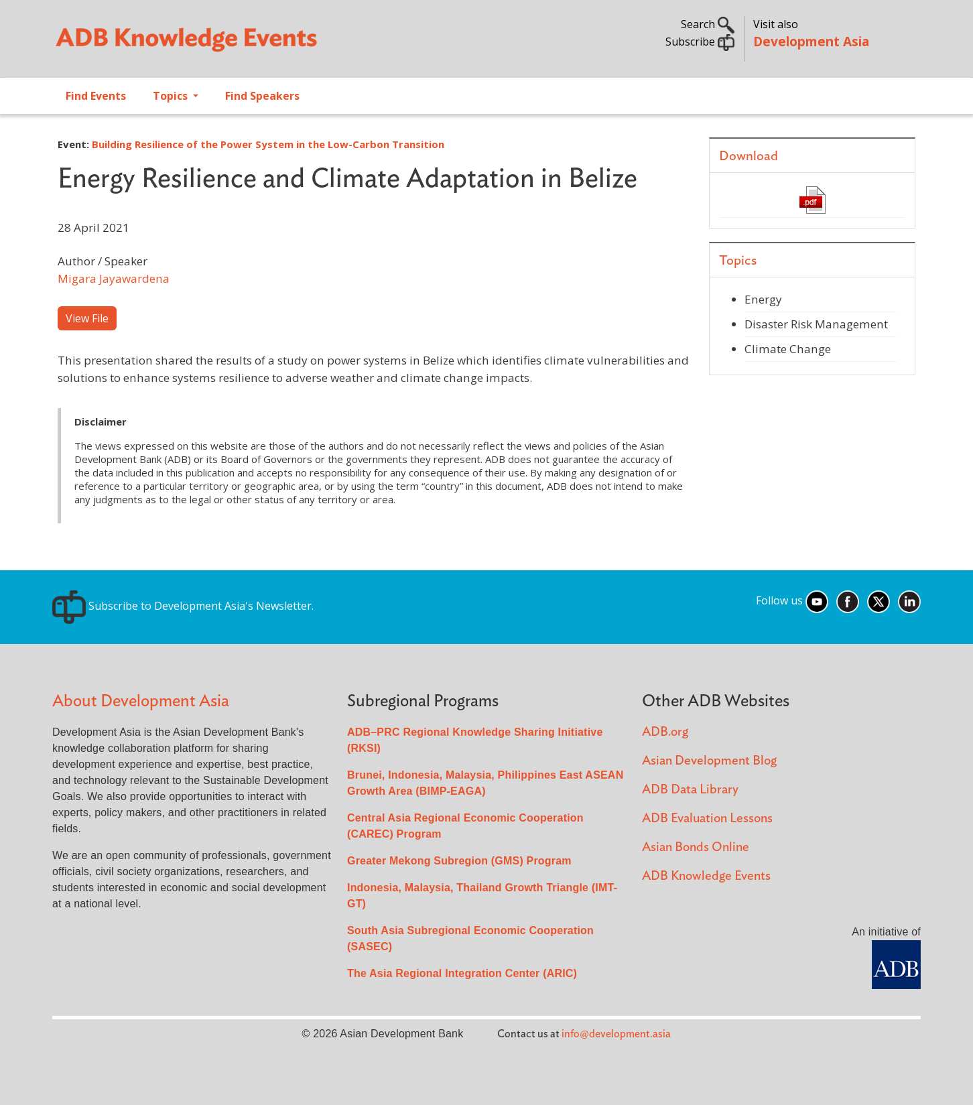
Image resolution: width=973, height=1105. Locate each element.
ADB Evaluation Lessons (707, 818)
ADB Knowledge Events (706, 876)
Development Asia (811, 41)
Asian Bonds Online (695, 847)
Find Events (96, 95)
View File (87, 318)
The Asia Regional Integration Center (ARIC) (462, 973)
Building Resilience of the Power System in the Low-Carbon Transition (268, 144)
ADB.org (665, 732)
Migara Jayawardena (114, 278)
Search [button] (707, 24)
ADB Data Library (690, 789)
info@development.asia (616, 1034)
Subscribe (699, 41)
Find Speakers (262, 95)
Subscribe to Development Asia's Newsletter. (183, 605)
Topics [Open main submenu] (171, 95)
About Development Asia (140, 701)
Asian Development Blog (709, 761)
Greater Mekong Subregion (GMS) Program (459, 860)
